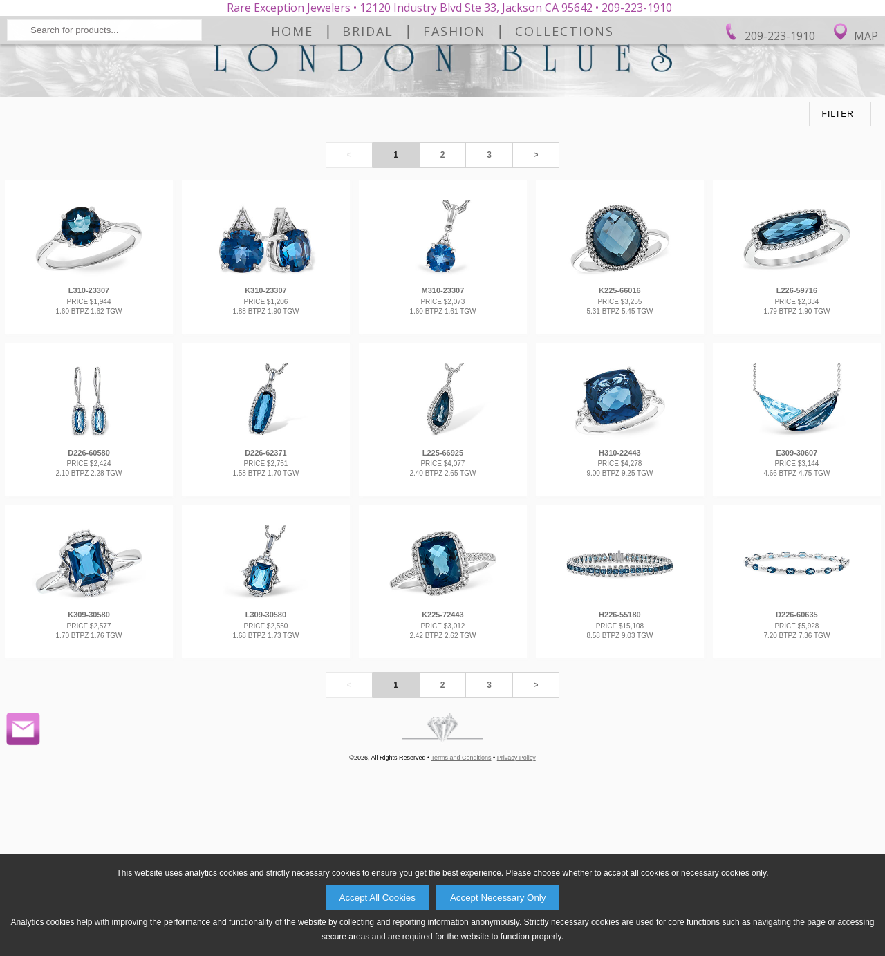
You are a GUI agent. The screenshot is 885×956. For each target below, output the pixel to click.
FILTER (838, 258)
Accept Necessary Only (498, 897)
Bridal (367, 131)
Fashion (454, 131)
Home (292, 131)
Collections (564, 131)
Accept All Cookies (377, 897)
